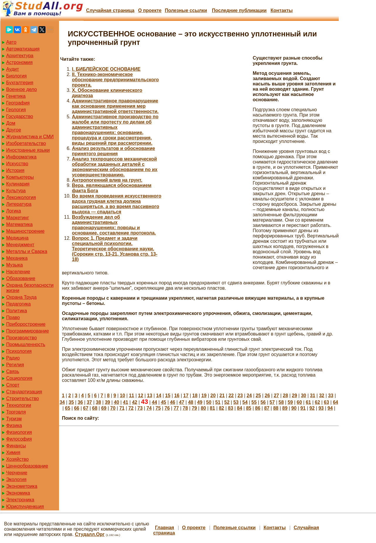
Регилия (15, 364)
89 (285, 408)
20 (213, 395)
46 (172, 402)
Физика (14, 425)
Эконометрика (21, 486)
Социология (19, 378)
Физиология (19, 432)
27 (276, 395)
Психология (19, 351)
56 (263, 402)
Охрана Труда (21, 297)
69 (104, 408)
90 (293, 408)
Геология (16, 109)
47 (181, 402)
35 (71, 402)
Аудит (12, 69)
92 (312, 408)
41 (125, 402)
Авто (11, 42)
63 (326, 402)
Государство (19, 116)
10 (122, 395)
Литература (18, 204)
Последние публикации (239, 10)
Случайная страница (110, 10)
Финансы (16, 445)
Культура (16, 190)
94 (330, 408)
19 (204, 395)
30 (303, 395)
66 (76, 408)
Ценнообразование (27, 465)
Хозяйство (17, 459)
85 (248, 408)
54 (245, 402)
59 (290, 402)
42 (134, 402)
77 (176, 408)
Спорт (12, 384)
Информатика (21, 156)
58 (281, 402)
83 (230, 408)
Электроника (20, 499)
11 (131, 395)
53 (236, 402)
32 (321, 395)
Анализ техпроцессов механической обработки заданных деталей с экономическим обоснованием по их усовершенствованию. (114, 166)
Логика (13, 210)
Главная (164, 527)
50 (208, 402)
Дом (10, 123)
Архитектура (19, 55)
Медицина (17, 237)
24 (249, 395)
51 (217, 402)
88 (276, 408)
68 (94, 408)
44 (154, 402)
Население (18, 271)
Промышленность (25, 344)
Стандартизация (24, 391)
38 (98, 402)
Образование (20, 278)
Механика (17, 258)
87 (266, 408)
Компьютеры (20, 177)
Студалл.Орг (89, 534)
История (15, 170)
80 (203, 408)
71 (121, 408)
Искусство (17, 163)
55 (254, 402)
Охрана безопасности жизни (29, 288)
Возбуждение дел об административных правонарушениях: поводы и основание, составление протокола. (114, 225)
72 (131, 408)
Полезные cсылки (186, 10)
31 (312, 395)
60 (299, 402)
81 (212, 408)
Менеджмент (20, 244)
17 (185, 395)
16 (176, 395)
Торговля (16, 411)
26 (267, 395)
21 (222, 395)
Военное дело (21, 89)
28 (285, 395)
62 (317, 402)
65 (67, 408)
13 (149, 395)
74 (149, 408)
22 (231, 395)
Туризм (14, 418)
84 (239, 408)
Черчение (16, 472)
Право (13, 317)
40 (116, 402)
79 (194, 408)
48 (190, 402)
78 (185, 408)
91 (303, 408)
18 (195, 395)
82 (221, 408)
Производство (21, 337)
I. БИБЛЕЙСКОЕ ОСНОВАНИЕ (106, 69)
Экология (16, 479)
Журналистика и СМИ (30, 136)
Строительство (22, 398)
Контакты (282, 10)
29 (294, 395)
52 (227, 402)
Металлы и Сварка (26, 251)
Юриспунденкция (25, 506)
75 (158, 408)
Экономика (18, 492)
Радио (13, 357)
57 (272, 402)
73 (140, 408)
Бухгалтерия (19, 82)
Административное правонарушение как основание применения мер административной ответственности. (115, 106)
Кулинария (17, 183)
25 (258, 395)
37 (89, 402)
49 (200, 402)
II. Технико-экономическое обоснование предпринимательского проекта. (115, 79)
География (18, 102)
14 (158, 395)
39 (107, 402)
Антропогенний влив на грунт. (107, 180)
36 (80, 402)
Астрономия (19, 62)
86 (257, 408)
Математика (19, 224)
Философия (19, 438)
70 (113, 408)
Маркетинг (17, 217)
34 (62, 402)
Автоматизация (23, 48)
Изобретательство (26, 143)
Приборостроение (25, 324)
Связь (12, 371)
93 (321, 408)
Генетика (16, 96)
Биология (16, 75)
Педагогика (18, 303)
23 (240, 395)
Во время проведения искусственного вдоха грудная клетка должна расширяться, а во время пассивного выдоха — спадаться (116, 203)
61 (308, 402)
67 (85, 408)
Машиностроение (25, 231)
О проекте (149, 10)
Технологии (18, 405)
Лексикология (21, 197)
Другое (13, 129)
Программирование (27, 330)
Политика (16, 310)
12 (140, 395)
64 (335, 402)
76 (167, 408)
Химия (13, 452)
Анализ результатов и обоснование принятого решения (113, 151)
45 (163, 402)
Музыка (14, 264)
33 (330, 395)
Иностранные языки (28, 150)
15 (168, 395)
